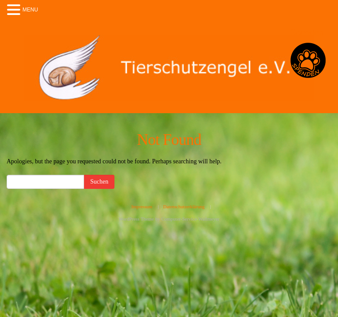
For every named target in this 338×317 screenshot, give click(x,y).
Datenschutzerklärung (184, 206)
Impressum (141, 206)
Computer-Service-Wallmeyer (190, 218)
